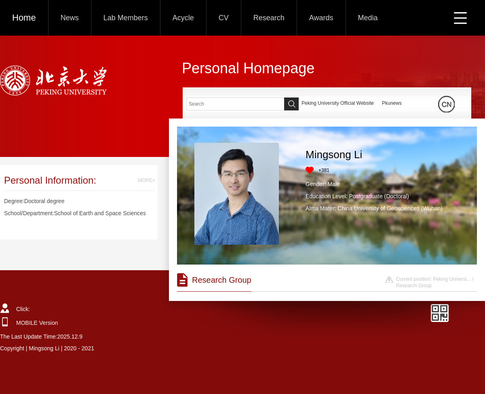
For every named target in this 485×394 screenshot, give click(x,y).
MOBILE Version (37, 323)
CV (224, 18)
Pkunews (392, 103)
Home (24, 18)
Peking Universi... (451, 279)
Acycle (183, 18)
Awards (321, 18)
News (70, 18)
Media (368, 18)
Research (269, 18)
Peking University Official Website (338, 103)
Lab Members (125, 18)
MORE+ (146, 180)
